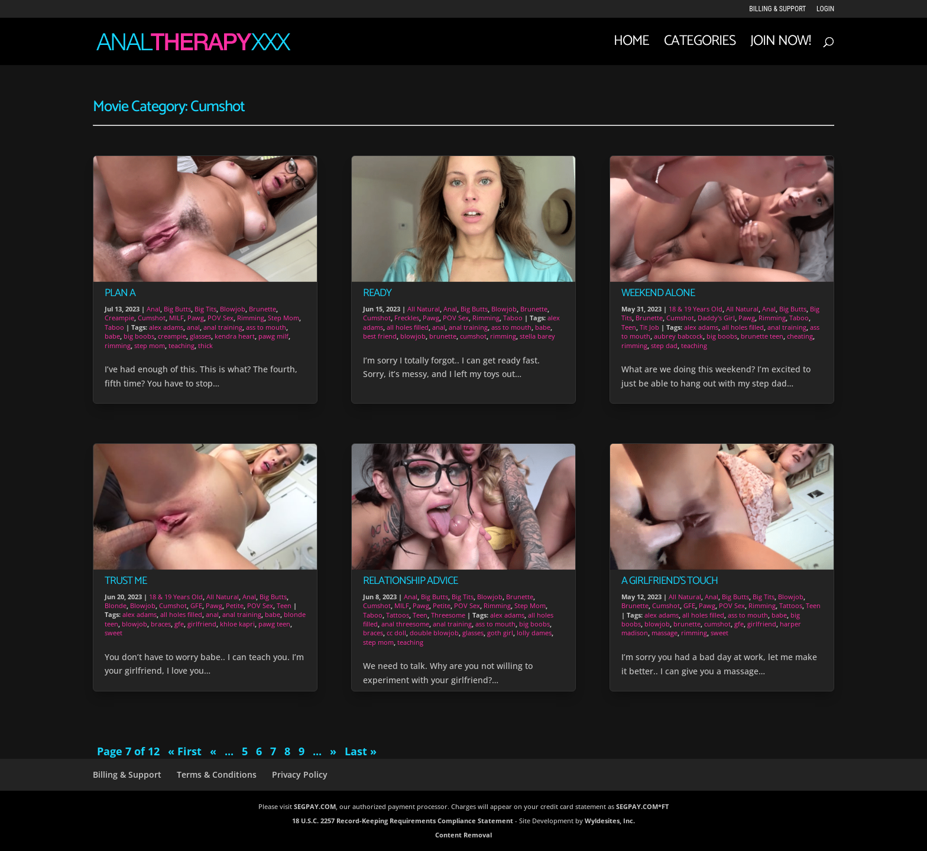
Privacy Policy (300, 774)
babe (112, 336)
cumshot (473, 336)
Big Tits (205, 308)
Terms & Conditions (217, 774)
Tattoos (397, 614)
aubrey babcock (678, 336)
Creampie (119, 317)
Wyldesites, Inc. (610, 820)
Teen (284, 605)
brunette (442, 336)
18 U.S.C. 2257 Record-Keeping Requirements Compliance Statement (402, 820)
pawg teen (274, 623)
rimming (118, 345)
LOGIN (825, 9)
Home (631, 45)
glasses (200, 336)
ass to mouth (266, 327)
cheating (800, 336)
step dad (664, 345)
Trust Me (126, 581)
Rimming (250, 317)
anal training (222, 327)
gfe (179, 623)
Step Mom (283, 317)
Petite (235, 605)
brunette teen (762, 336)
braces (161, 623)
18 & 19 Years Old (176, 596)
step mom (149, 345)
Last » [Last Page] (361, 751)
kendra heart (235, 336)
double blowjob (434, 632)
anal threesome (405, 623)
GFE (196, 605)
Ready (377, 293)
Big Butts (177, 308)
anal (193, 327)
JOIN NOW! (780, 45)
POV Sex (221, 317)
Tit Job (649, 327)
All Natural (222, 596)
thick (205, 345)
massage (665, 632)
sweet (113, 632)
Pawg (195, 317)
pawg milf (273, 336)
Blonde (116, 605)
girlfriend (201, 623)
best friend (380, 336)
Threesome (448, 614)
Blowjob (232, 308)
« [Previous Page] (213, 751)
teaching (181, 345)
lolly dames (534, 632)
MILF (176, 317)
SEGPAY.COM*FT (642, 806)
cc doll (396, 632)
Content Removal (463, 834)
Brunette (262, 308)
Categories (699, 45)
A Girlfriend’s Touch (669, 581)
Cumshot (152, 317)
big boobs (139, 336)
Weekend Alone (658, 293)
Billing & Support (777, 9)
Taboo (114, 327)
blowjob (134, 623)
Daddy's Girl (716, 317)
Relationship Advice (410, 581)
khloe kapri (237, 623)
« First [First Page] (185, 751)
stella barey (537, 336)
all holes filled (181, 614)
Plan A (120, 293)
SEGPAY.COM (315, 806)
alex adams (166, 327)
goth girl (500, 632)
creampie (172, 336)
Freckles (406, 317)
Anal (153, 308)
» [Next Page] (333, 751)
